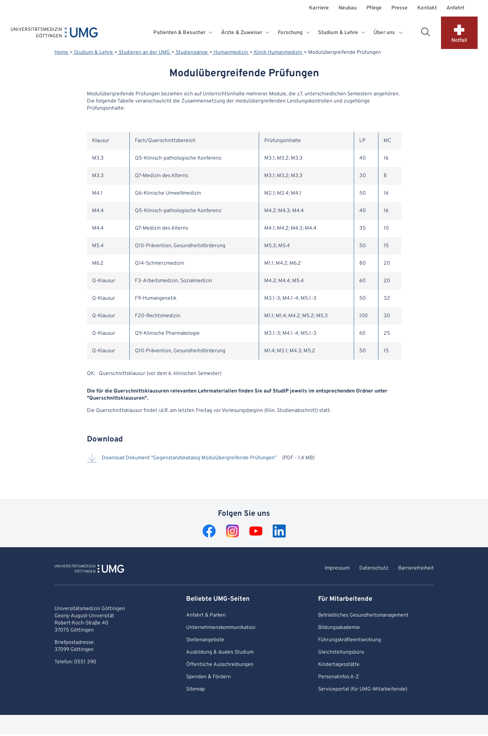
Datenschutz (373, 568)
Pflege (373, 8)
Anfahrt (455, 8)
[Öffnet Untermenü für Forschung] (308, 32)
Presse (399, 8)
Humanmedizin (230, 52)
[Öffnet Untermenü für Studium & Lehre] (364, 32)
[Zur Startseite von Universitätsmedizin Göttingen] (89, 569)
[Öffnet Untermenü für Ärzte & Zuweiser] (268, 32)
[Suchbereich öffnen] (425, 32)
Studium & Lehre (93, 52)
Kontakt (427, 8)
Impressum (337, 568)
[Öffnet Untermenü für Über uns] (401, 32)
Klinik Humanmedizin (278, 52)
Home (61, 52)
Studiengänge (191, 52)
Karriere (319, 8)
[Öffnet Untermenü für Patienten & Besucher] (211, 32)
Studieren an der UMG (144, 52)
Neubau (348, 8)
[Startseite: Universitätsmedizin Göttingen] (54, 34)
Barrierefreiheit (416, 568)
